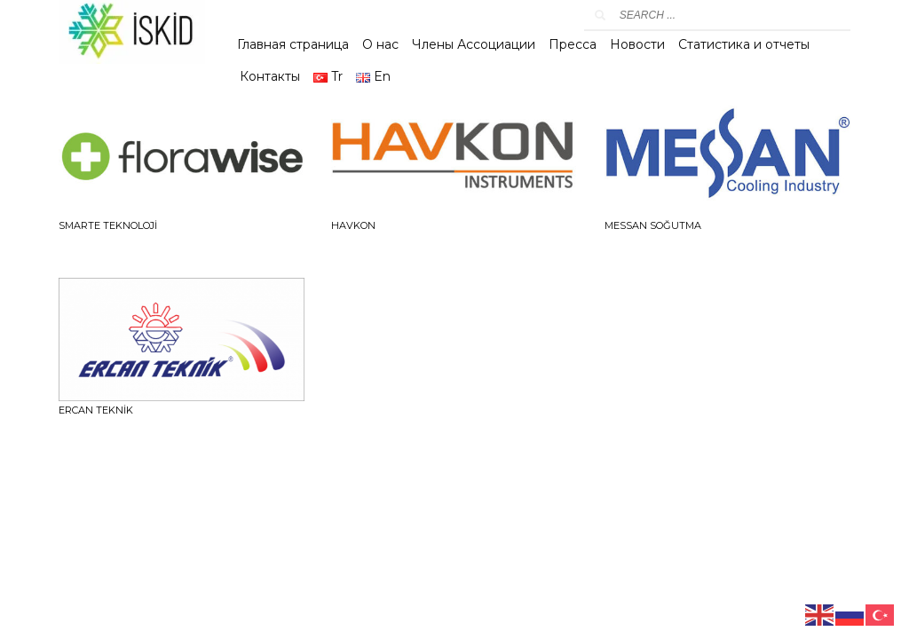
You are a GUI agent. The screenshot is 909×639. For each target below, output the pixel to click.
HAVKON (353, 225)
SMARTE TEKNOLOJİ (108, 225)
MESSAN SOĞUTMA (653, 225)
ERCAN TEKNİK (96, 410)
